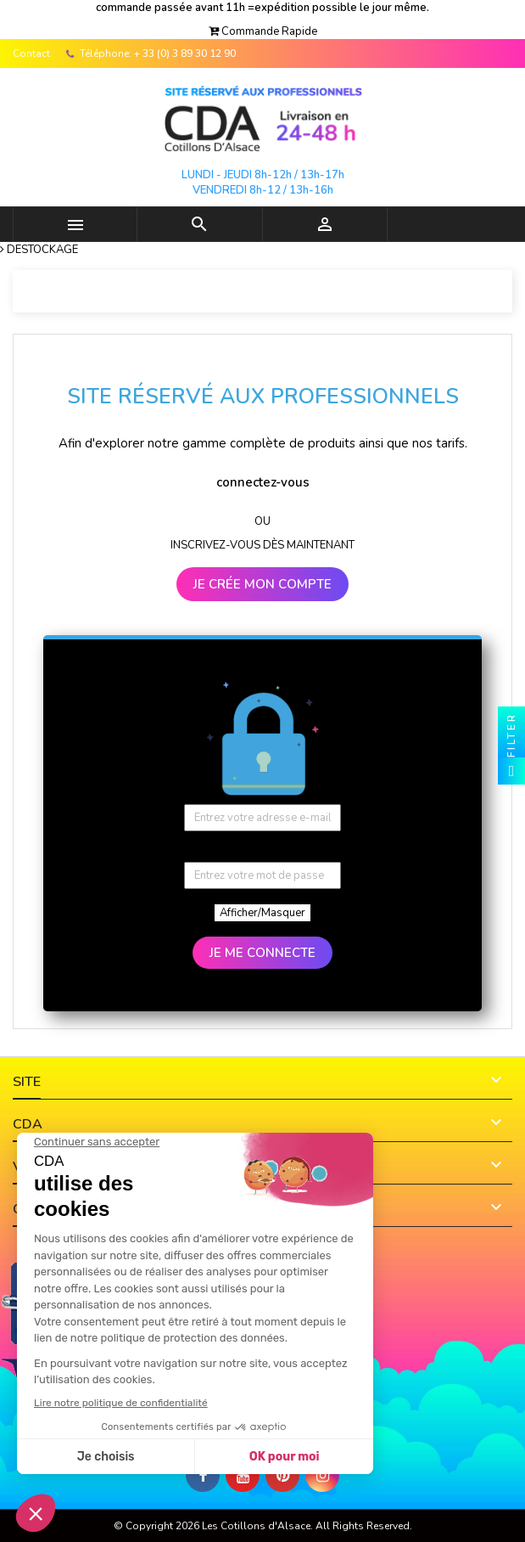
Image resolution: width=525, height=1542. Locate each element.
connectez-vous (263, 482)
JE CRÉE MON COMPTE (262, 584)
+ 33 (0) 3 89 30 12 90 (185, 53)
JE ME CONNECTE (262, 952)
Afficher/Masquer (262, 912)
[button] (263, 31)
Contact (31, 53)
